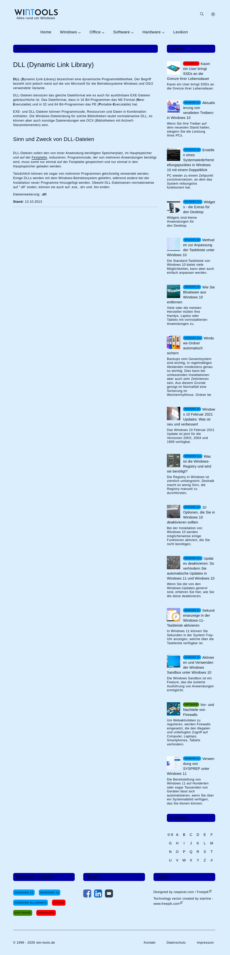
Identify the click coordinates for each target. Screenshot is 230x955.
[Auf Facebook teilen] (87, 894)
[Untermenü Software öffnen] (132, 32)
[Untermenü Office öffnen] (103, 32)
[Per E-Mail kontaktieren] (109, 894)
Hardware (151, 32)
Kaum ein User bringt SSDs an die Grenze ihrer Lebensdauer (188, 71)
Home (46, 32)
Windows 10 (49, 892)
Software (121, 32)
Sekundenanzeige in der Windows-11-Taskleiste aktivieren (191, 618)
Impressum (205, 942)
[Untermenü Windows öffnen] (79, 32)
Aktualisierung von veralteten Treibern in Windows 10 (191, 110)
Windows (68, 32)
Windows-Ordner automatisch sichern (190, 345)
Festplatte (39, 157)
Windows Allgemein (30, 902)
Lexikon (180, 32)
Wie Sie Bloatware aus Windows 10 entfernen (191, 294)
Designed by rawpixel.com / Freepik (181, 892)
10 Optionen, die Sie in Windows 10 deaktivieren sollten (191, 514)
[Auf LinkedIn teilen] (98, 894)
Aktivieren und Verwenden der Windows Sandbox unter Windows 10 (190, 665)
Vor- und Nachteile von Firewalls (198, 710)
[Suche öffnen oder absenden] (201, 14)
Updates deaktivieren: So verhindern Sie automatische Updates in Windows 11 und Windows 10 (190, 568)
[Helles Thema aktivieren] (213, 14)
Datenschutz (176, 942)
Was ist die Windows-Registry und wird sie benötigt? (189, 463)
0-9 (170, 835)
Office (95, 32)
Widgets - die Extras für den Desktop (199, 207)
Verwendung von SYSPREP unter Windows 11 (190, 766)
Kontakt (149, 942)
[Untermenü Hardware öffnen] (163, 32)
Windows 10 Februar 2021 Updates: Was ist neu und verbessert (191, 416)
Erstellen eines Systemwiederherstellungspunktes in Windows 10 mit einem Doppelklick (190, 160)
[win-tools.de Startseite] (36, 14)
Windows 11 (24, 892)
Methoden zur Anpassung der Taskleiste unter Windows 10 (191, 247)
